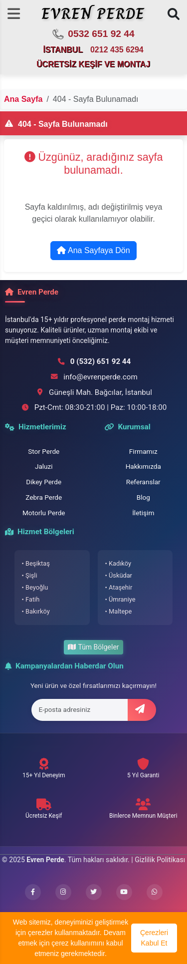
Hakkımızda (143, 466)
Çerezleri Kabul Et (154, 938)
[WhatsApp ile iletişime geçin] (155, 892)
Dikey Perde (43, 482)
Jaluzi (44, 466)
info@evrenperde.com (100, 376)
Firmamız (143, 451)
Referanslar (143, 482)
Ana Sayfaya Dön (93, 250)
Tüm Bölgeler (93, 647)
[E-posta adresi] (79, 710)
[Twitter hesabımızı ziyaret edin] (94, 892)
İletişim (143, 513)
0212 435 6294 (117, 49)
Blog (143, 497)
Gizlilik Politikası (160, 860)
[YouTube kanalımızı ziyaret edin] (124, 892)
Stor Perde (43, 451)
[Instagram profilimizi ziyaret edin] (63, 892)
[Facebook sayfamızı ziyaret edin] (33, 892)
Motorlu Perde (43, 513)
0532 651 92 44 (93, 34)
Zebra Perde (43, 497)
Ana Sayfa (23, 99)
